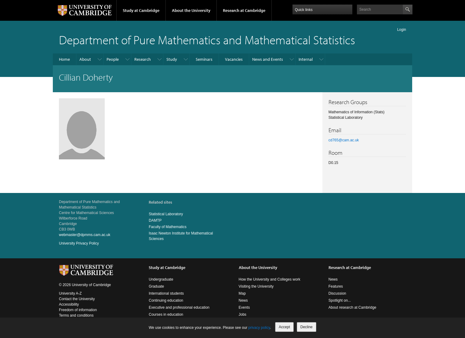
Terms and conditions (76, 315)
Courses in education (166, 314)
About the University (191, 10)
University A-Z (70, 293)
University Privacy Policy (79, 243)
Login (401, 29)
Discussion (337, 293)
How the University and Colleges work (269, 279)
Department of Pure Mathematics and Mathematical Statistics (207, 39)
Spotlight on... (340, 300)
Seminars (204, 59)
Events (244, 307)
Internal (306, 59)
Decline (306, 327)
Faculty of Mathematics (167, 227)
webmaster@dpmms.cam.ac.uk (84, 235)
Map (242, 293)
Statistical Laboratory (166, 214)
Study (171, 59)
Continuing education (166, 300)
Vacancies (234, 59)
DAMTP (155, 220)
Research (142, 59)
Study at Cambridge (141, 10)
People (113, 59)
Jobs (242, 314)
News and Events (267, 59)
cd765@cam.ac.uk (344, 140)
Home (64, 59)
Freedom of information (78, 310)
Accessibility (69, 304)
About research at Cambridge (352, 307)
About (85, 59)
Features (336, 286)
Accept (284, 327)
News (243, 300)
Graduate (156, 286)
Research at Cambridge (244, 10)
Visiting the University (256, 286)
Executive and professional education (179, 307)
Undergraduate (161, 279)
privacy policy (259, 327)
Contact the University (77, 299)
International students (166, 293)
